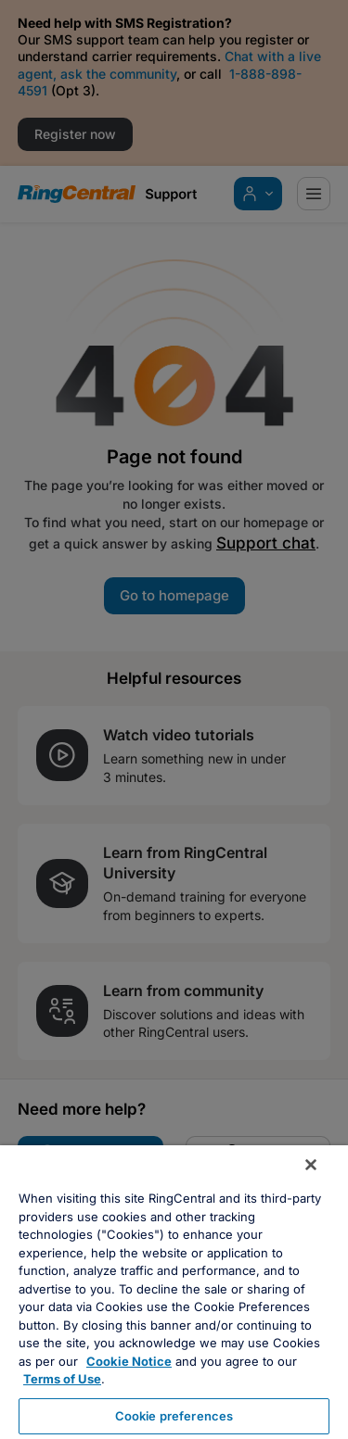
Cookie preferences (174, 1415)
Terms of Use (62, 1378)
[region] (174, 1292)
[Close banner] (310, 1164)
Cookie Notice (129, 1361)
